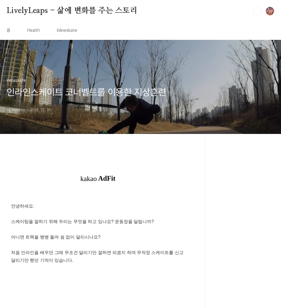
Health (33, 30)
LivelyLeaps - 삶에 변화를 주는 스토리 (72, 11)
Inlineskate (67, 30)
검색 (257, 11)
